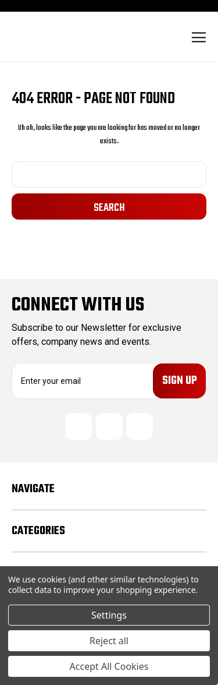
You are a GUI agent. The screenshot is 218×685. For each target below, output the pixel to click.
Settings (109, 615)
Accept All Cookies (109, 666)
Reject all (109, 640)
